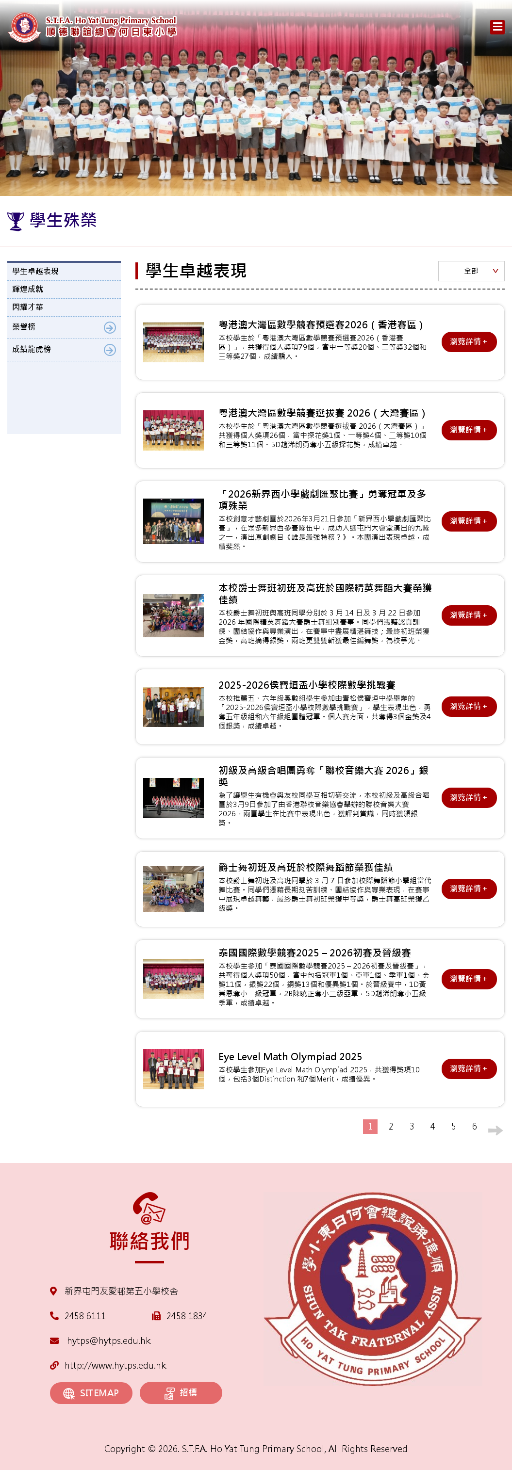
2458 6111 (85, 1316)
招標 (181, 1393)
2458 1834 (187, 1316)
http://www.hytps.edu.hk (108, 1365)
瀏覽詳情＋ (469, 342)
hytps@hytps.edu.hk (100, 1340)
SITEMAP (91, 1394)
